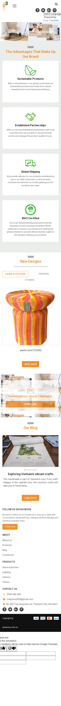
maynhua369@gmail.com (20, 599)
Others (5, 582)
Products (7, 545)
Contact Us (8, 555)
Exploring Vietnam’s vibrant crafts (30, 474)
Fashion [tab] (44, 273)
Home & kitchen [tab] (15, 274)
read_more (30, 497)
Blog (4, 550)
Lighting (6, 572)
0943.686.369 (14, 594)
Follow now (10, 526)
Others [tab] (29, 279)
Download (30, 404)
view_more (30, 364)
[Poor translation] (12, 648)
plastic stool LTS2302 (31, 350)
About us (7, 540)
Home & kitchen (10, 567)
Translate (51, 20)
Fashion (6, 577)
